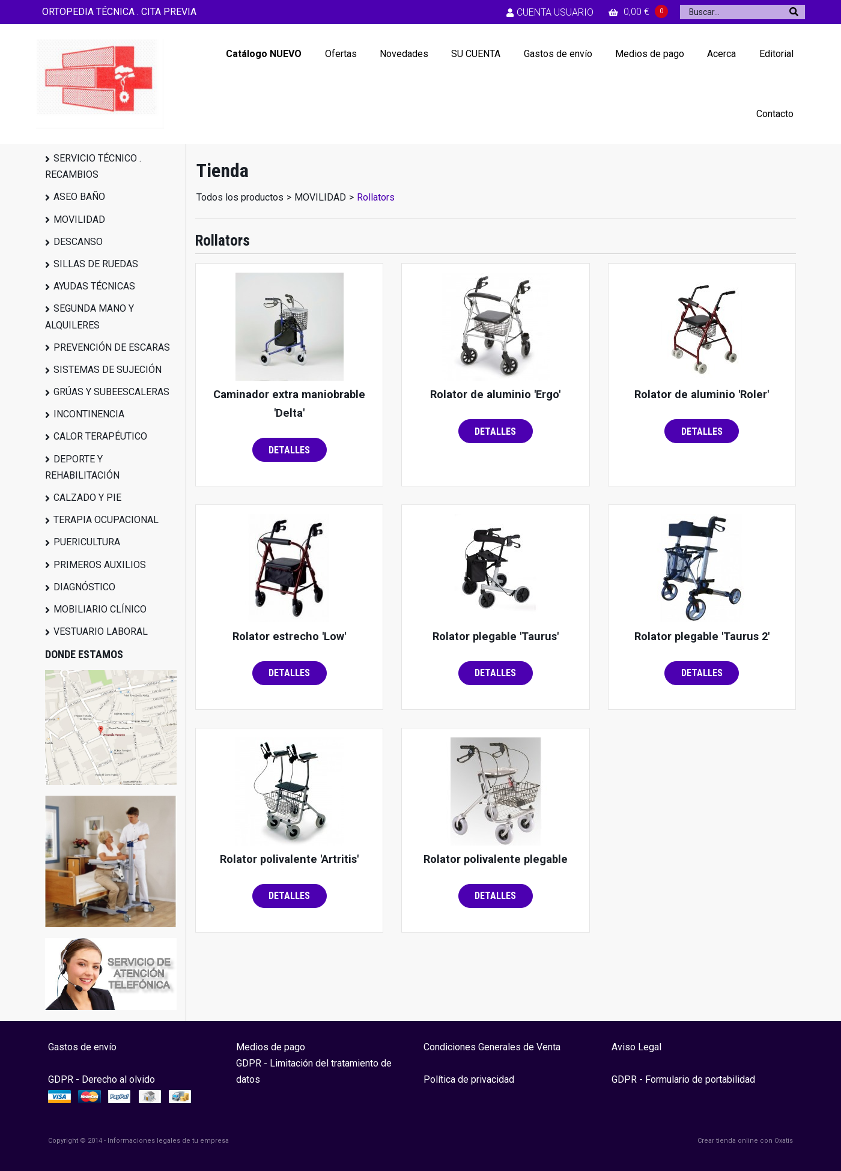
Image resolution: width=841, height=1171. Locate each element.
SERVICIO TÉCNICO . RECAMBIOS (93, 166)
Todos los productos (240, 197)
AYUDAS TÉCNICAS (94, 286)
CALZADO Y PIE (87, 497)
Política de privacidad (469, 1079)
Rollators (376, 197)
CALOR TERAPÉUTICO (100, 436)
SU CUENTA (475, 53)
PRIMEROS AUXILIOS (99, 564)
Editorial (776, 53)
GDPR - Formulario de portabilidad (683, 1079)
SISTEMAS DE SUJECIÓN (107, 369)
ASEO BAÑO (79, 196)
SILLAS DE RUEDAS (95, 264)
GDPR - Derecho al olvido (101, 1079)
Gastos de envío (558, 53)
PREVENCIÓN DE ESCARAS (111, 347)
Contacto (775, 114)
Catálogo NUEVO (264, 53)
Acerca (721, 53)
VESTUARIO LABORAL (100, 631)
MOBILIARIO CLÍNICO (100, 609)
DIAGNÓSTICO (84, 587)
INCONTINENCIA (88, 414)
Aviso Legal (636, 1047)
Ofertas (341, 53)
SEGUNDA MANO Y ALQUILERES (89, 316)
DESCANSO (78, 241)
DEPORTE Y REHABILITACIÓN (82, 467)
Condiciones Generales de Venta (492, 1047)
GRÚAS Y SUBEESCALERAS (111, 392)
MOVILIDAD (79, 219)
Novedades (404, 53)
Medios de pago (649, 53)
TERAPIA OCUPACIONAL (106, 519)
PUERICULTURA (86, 542)
